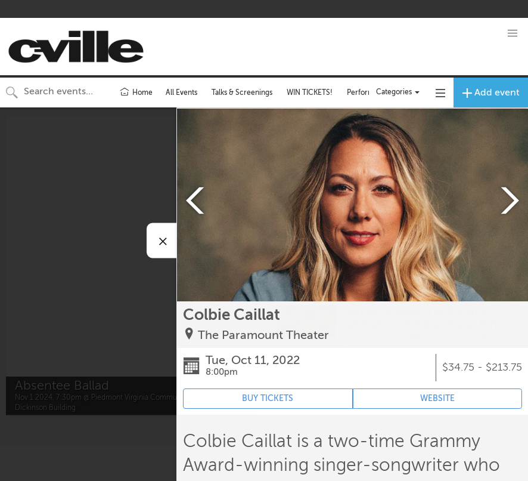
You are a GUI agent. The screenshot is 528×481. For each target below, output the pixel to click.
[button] (512, 33)
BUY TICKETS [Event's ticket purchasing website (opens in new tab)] (267, 398)
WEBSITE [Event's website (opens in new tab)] (437, 398)
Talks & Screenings (242, 92)
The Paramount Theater (263, 335)
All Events (181, 92)
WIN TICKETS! (310, 92)
